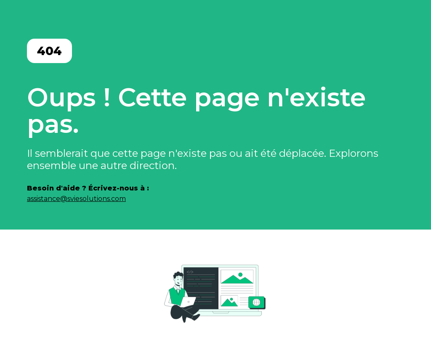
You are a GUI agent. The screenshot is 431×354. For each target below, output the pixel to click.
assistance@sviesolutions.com (76, 199)
